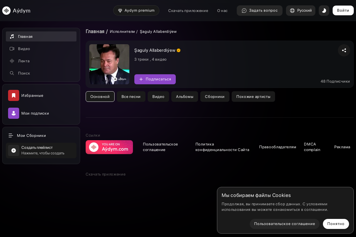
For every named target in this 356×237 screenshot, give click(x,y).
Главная (95, 31)
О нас (222, 10)
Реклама (342, 147)
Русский (301, 10)
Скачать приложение (188, 10)
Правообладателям (277, 147)
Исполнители (122, 31)
